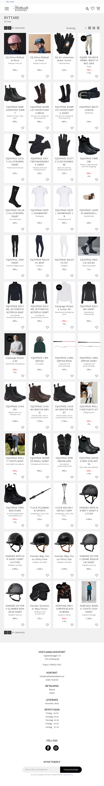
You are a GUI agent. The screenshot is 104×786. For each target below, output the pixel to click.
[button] (7, 8)
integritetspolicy (68, 775)
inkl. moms (10, 2)
